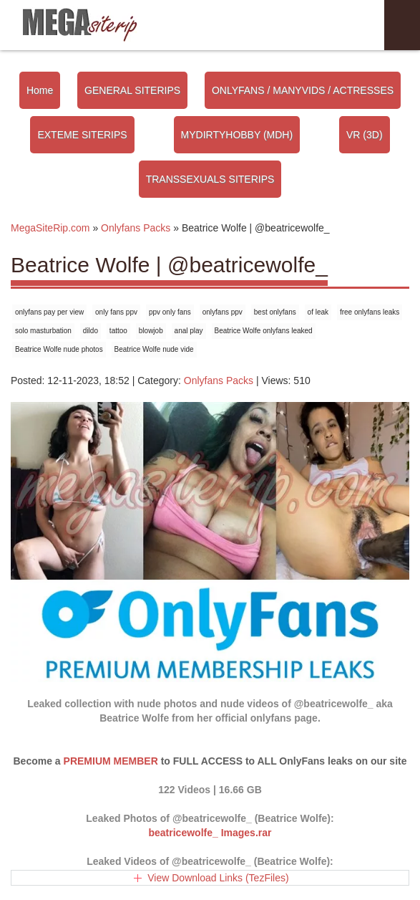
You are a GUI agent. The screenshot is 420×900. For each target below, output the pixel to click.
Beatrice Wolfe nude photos (59, 349)
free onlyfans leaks (369, 312)
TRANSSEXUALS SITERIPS (210, 179)
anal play (189, 331)
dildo (90, 331)
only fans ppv (116, 312)
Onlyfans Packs (218, 380)
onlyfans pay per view (49, 312)
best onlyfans (275, 312)
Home (39, 90)
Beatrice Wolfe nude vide (154, 349)
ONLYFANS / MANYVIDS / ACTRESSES (303, 90)
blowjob (151, 331)
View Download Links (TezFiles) (217, 878)
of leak (318, 312)
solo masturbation (43, 331)
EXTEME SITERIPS (82, 134)
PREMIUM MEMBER (111, 761)
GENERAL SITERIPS (132, 90)
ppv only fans (170, 312)
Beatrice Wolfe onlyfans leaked (264, 331)
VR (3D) (364, 134)
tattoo (118, 331)
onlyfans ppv (222, 312)
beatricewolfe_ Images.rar (210, 832)
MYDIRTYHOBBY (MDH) (237, 134)
